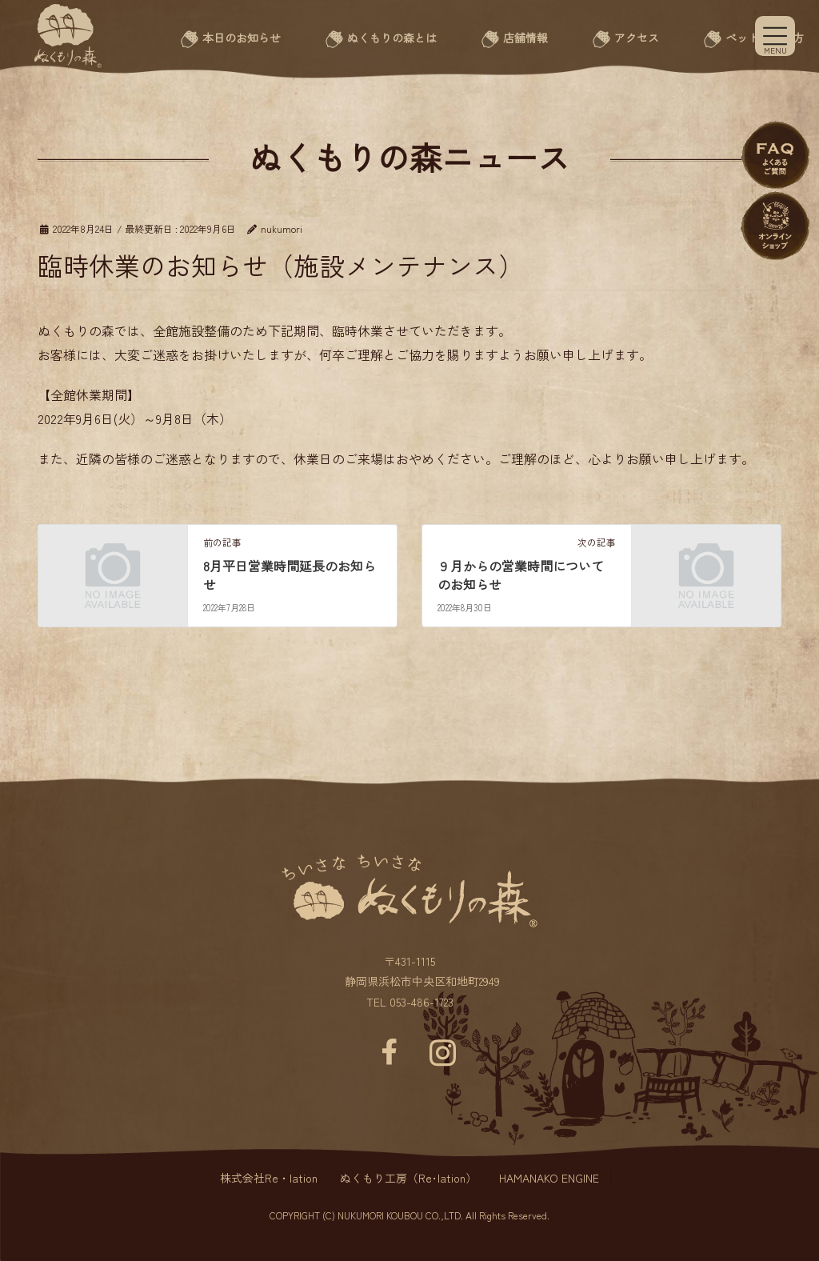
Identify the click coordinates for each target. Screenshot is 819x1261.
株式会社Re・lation (269, 1178)
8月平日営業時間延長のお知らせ (289, 574)
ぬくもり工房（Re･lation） (408, 1178)
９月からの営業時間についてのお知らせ (520, 574)
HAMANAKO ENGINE (549, 1178)
